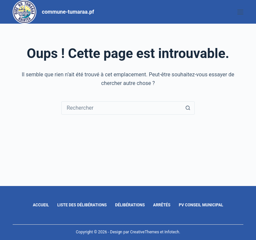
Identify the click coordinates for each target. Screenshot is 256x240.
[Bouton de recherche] (187, 108)
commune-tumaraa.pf (68, 12)
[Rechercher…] (121, 108)
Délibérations (130, 205)
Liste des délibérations (82, 205)
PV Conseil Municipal (201, 205)
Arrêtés (161, 205)
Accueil (41, 205)
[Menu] (240, 12)
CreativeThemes (144, 232)
